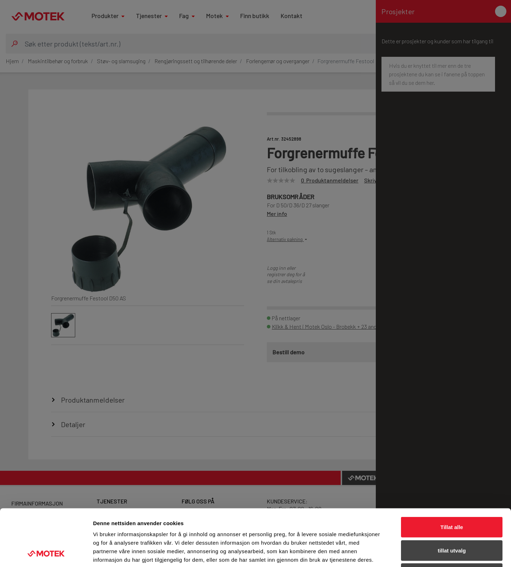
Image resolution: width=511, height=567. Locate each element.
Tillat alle (451, 474)
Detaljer (378, 553)
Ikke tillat (451, 520)
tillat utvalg (452, 497)
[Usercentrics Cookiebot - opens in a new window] (46, 553)
